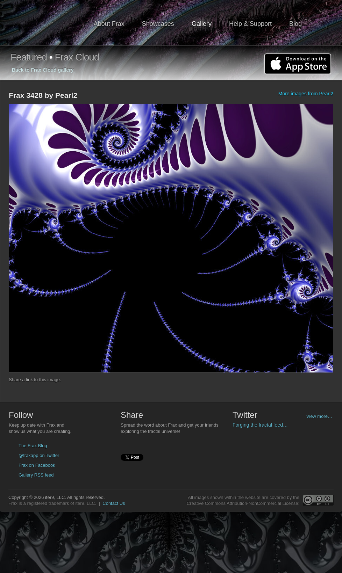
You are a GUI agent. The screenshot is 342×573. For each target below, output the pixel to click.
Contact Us (113, 503)
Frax (48, 23)
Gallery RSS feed (36, 475)
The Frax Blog (33, 445)
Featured (28, 57)
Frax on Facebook (37, 465)
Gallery (202, 23)
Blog (295, 23)
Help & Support (250, 23)
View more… (319, 416)
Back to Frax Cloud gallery (43, 70)
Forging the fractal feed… (260, 425)
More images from (305, 93)
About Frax (109, 23)
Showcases (158, 23)
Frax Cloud (77, 57)
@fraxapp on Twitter (39, 455)
